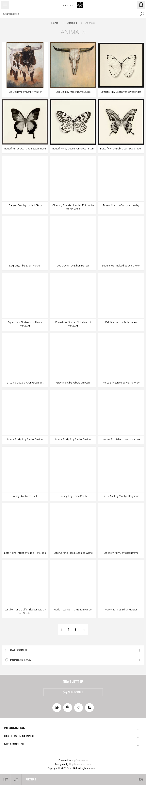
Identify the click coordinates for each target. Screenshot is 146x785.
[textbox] (69, 14)
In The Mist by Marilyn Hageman (121, 496)
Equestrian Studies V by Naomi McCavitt (25, 324)
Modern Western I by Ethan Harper (73, 609)
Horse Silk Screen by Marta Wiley (121, 382)
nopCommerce (80, 760)
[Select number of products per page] (5, 779)
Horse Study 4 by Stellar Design (73, 439)
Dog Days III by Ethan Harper (73, 265)
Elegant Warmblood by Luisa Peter (121, 265)
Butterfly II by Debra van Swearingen (121, 91)
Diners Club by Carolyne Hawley (121, 205)
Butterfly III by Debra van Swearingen (25, 148)
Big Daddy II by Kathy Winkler (25, 91)
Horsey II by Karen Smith (73, 496)
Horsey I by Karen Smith (25, 496)
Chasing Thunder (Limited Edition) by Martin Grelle (73, 207)
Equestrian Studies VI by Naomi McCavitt (73, 324)
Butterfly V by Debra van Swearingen (73, 148)
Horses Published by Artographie (121, 439)
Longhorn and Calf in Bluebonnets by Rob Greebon (25, 611)
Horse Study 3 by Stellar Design (25, 439)
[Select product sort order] (16, 779)
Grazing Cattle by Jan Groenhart (25, 382)
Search (142, 14)
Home (54, 22)
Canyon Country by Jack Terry (25, 205)
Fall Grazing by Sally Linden (121, 322)
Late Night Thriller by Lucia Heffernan (25, 552)
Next (84, 629)
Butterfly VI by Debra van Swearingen (121, 148)
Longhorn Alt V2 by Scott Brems (121, 552)
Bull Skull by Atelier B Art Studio (73, 91)
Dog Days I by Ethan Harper (25, 265)
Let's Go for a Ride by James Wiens (73, 552)
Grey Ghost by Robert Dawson (73, 382)
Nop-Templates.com (80, 764)
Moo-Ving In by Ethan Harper (121, 609)
